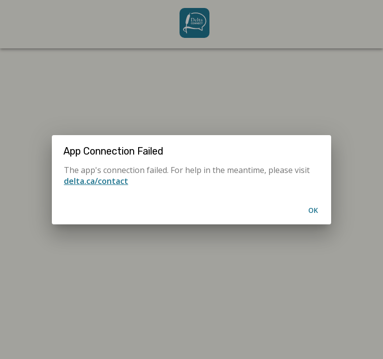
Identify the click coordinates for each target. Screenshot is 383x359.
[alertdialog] (191, 179)
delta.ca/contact (96, 181)
